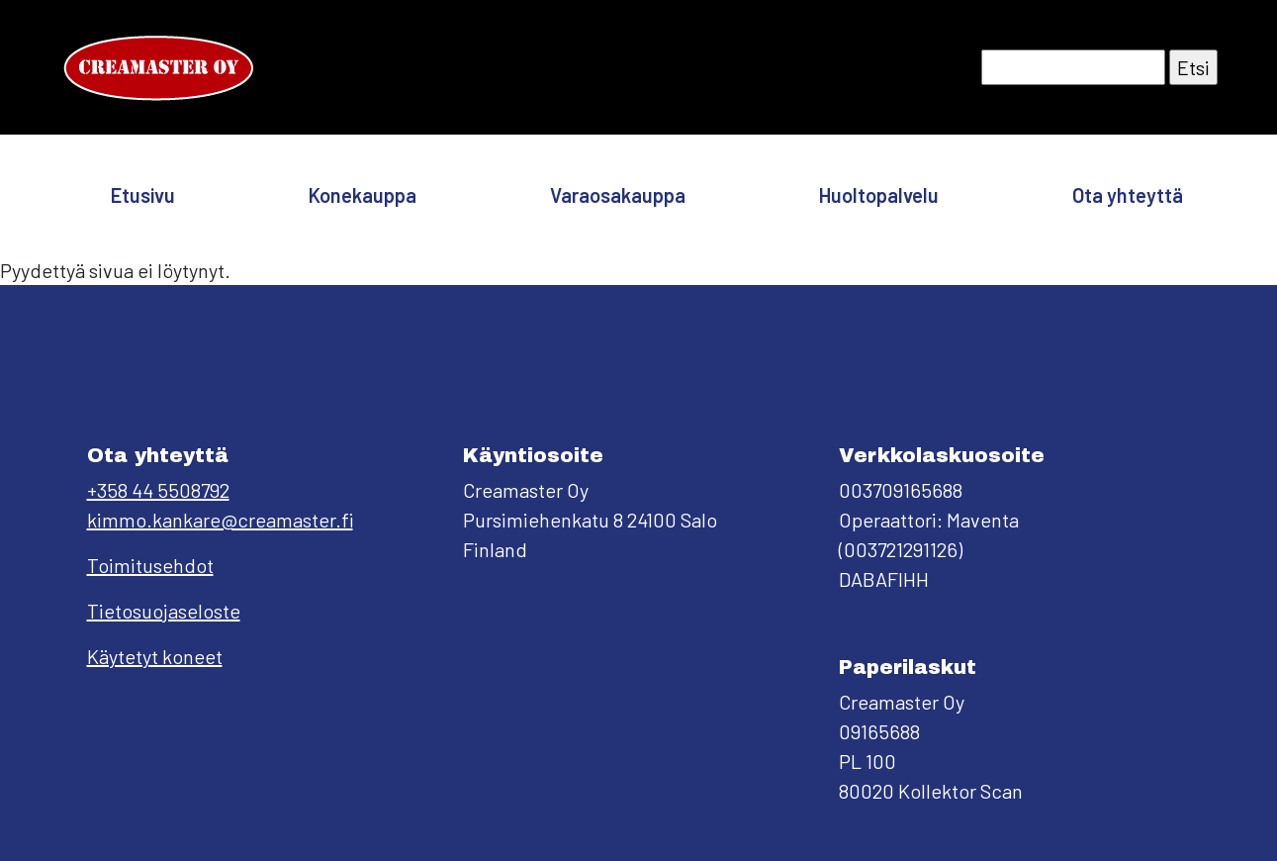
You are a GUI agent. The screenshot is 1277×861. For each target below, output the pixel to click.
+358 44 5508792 (158, 490)
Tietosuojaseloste (163, 610)
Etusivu (143, 195)
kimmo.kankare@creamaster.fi (220, 519)
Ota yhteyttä (1127, 195)
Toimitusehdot (150, 565)
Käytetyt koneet (155, 656)
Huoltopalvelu (879, 195)
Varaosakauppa (617, 195)
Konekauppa (362, 195)
